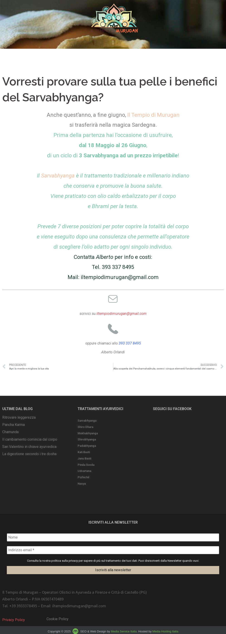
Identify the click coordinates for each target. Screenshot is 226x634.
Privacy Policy (13, 620)
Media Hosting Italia (165, 631)
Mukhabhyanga (88, 433)
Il (56, 175)
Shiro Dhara (85, 427)
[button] (113, 42)
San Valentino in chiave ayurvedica (29, 447)
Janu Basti (84, 458)
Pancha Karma (13, 425)
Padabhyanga (87, 445)
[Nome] (113, 537)
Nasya (82, 483)
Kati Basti (84, 452)
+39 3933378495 (23, 606)
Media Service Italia (124, 631)
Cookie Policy (58, 619)
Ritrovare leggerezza (19, 417)
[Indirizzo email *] (113, 550)
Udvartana (84, 471)
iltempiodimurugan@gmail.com (120, 277)
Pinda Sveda (86, 464)
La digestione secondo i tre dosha (29, 454)
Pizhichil (83, 477)
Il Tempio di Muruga (151, 115)
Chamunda (10, 432)
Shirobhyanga (87, 439)
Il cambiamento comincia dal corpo (29, 439)
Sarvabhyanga (87, 420)
